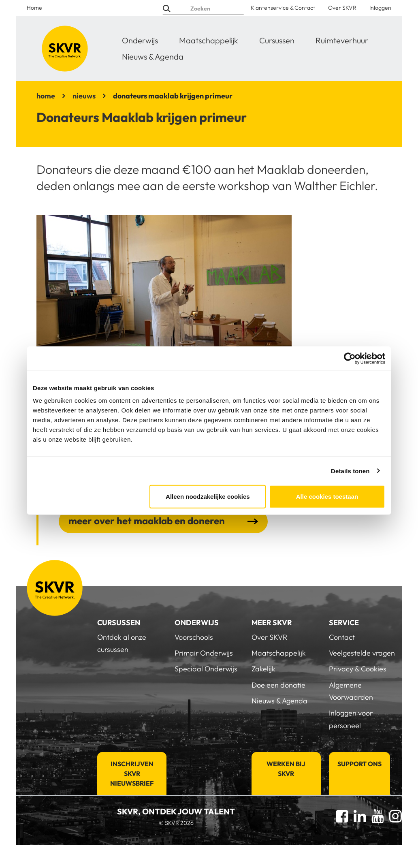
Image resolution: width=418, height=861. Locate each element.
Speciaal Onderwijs (206, 668)
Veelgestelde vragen (362, 653)
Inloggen (380, 7)
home (45, 95)
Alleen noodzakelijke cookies (208, 496)
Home (34, 7)
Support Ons (359, 764)
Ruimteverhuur (342, 40)
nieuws (84, 95)
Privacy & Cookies (357, 668)
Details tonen (350, 470)
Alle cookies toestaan (327, 496)
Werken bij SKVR (286, 769)
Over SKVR (342, 7)
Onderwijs (140, 40)
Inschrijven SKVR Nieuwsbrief (132, 773)
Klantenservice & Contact (283, 7)
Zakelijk (263, 668)
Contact (342, 637)
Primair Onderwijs (204, 653)
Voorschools (194, 637)
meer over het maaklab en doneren (146, 521)
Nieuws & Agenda (152, 56)
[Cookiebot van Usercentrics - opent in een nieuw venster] (349, 358)
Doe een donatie (278, 685)
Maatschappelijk (208, 40)
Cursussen (276, 40)
